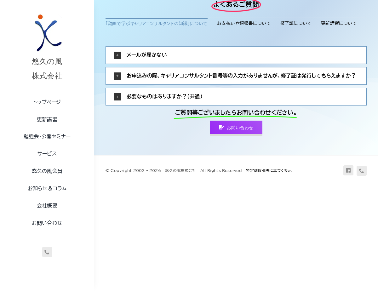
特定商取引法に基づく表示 (269, 170)
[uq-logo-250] (47, 13)
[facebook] (348, 170)
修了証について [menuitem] (296, 23)
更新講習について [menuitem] (339, 23)
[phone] (47, 252)
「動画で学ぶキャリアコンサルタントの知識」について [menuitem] (157, 23)
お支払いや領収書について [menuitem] (244, 23)
